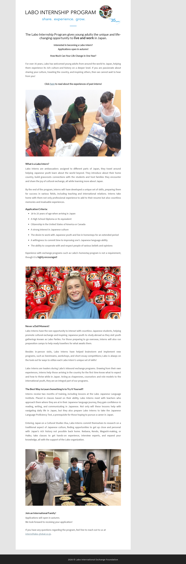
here (52, 84)
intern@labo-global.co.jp (38, 533)
